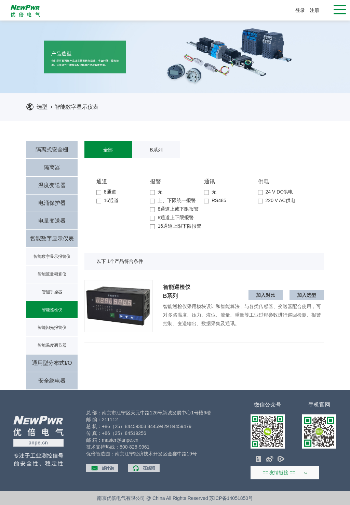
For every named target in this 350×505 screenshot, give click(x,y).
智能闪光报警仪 (52, 327)
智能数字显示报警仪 (51, 256)
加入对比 (265, 295)
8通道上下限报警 (172, 217)
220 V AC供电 (276, 200)
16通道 (107, 200)
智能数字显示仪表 (76, 107)
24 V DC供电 (275, 192)
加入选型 (306, 295)
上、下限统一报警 (173, 200)
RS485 (215, 200)
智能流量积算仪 (52, 274)
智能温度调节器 (52, 345)
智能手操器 (52, 292)
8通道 (106, 192)
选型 (42, 107)
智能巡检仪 (52, 309)
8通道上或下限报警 (174, 209)
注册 (314, 10)
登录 (300, 10)
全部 (108, 149)
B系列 (156, 149)
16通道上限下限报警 (175, 226)
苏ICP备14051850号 (231, 498)
